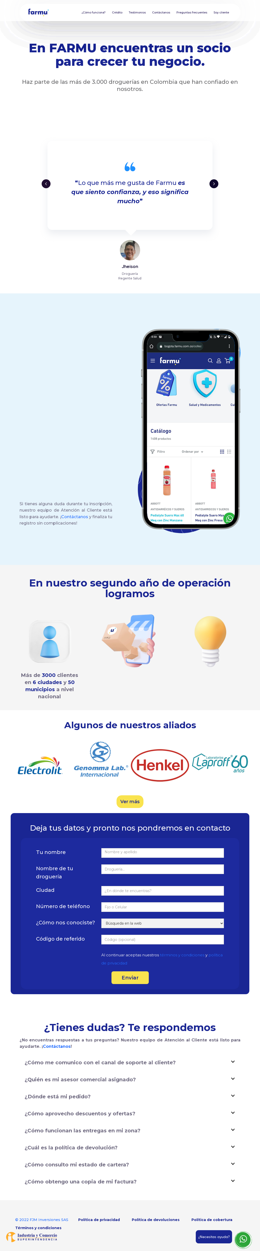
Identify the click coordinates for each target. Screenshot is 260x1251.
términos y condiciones (182, 955)
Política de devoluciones (156, 1219)
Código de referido (60, 939)
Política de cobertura (211, 1219)
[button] (46, 183)
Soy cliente (221, 12)
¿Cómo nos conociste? (65, 923)
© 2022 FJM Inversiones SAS (41, 1219)
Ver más (130, 801)
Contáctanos (161, 12)
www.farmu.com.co (44, 395)
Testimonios (137, 12)
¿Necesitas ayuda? (214, 1237)
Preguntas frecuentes (191, 12)
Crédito (117, 12)
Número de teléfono (63, 906)
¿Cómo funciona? (94, 12)
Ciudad (45, 890)
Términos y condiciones (38, 1228)
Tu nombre (51, 852)
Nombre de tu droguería (54, 872)
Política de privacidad (99, 1219)
